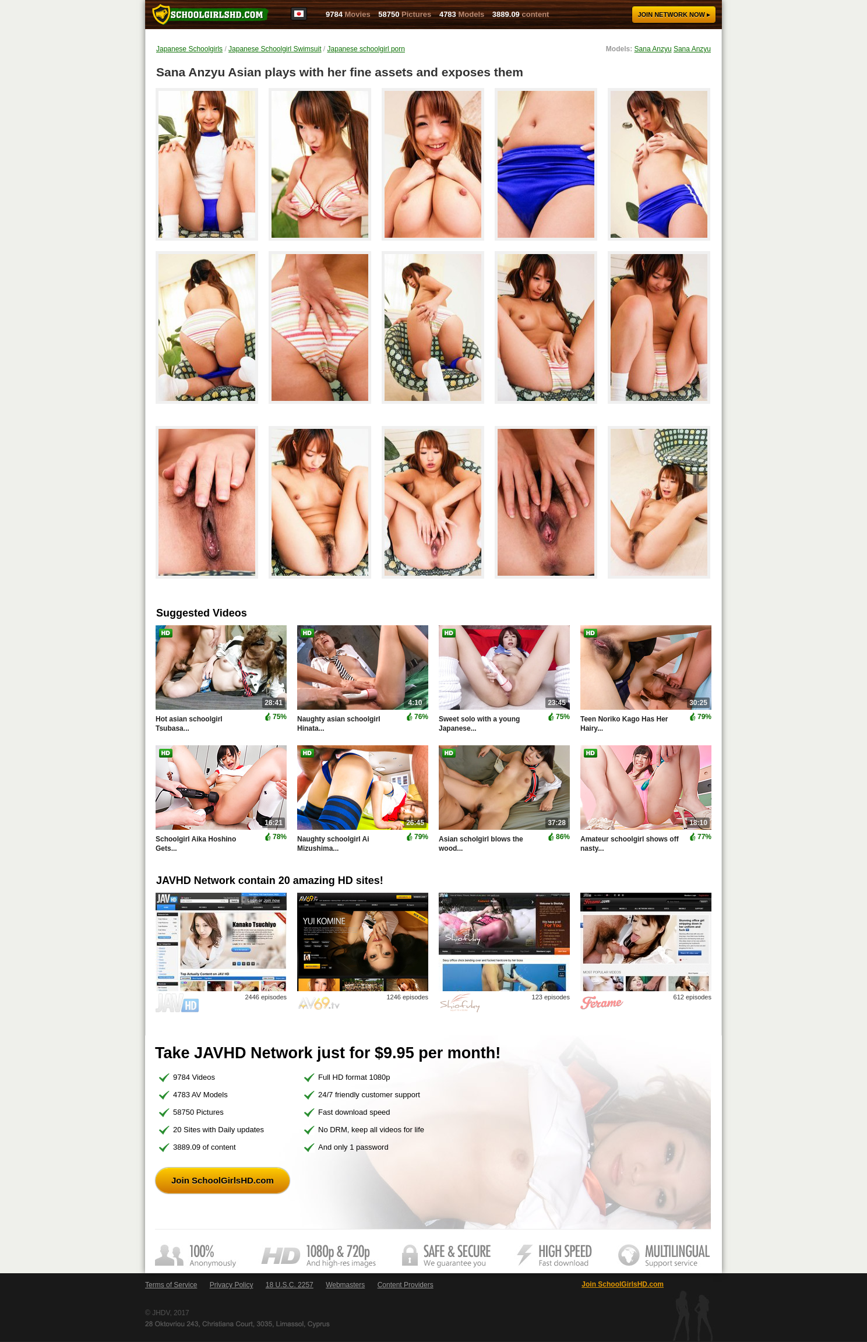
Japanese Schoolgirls (189, 49)
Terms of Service (171, 1285)
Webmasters (345, 1285)
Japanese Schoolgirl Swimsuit (274, 49)
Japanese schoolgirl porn (366, 49)
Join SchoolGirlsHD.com (222, 1180)
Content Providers (406, 1285)
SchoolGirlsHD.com (210, 14)
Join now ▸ (673, 14)
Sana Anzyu (653, 49)
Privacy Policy (231, 1285)
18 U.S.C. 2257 (289, 1285)
